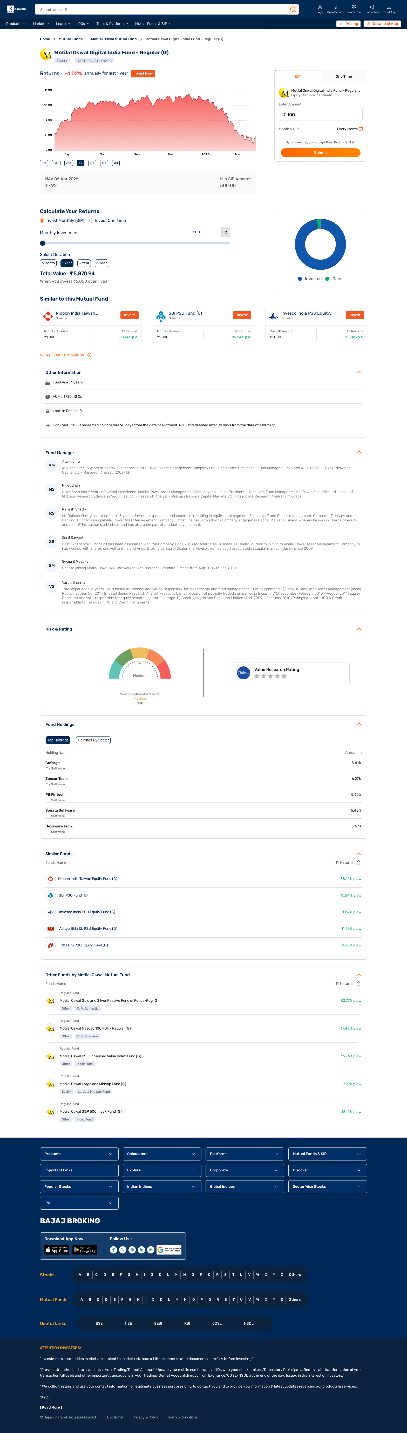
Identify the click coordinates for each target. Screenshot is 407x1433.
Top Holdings (58, 740)
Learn (61, 24)
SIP (298, 77)
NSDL (249, 1323)
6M (68, 163)
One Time (344, 76)
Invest (129, 315)
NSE (128, 1323)
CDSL (217, 1323)
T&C (353, 142)
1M (44, 163)
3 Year (84, 263)
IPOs (81, 24)
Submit (320, 152)
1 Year (67, 263)
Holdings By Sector (93, 740)
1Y (81, 163)
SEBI (158, 1323)
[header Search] (162, 9)
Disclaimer (115, 1417)
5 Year (101, 263)
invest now (143, 73)
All (116, 163)
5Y (104, 163)
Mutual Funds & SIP (151, 24)
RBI (187, 1323)
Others (295, 1274)
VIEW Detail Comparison (66, 355)
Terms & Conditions (182, 1417)
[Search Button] (293, 9)
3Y (92, 163)
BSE (99, 1323)
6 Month (48, 263)
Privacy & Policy (145, 1417)
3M (56, 163)
